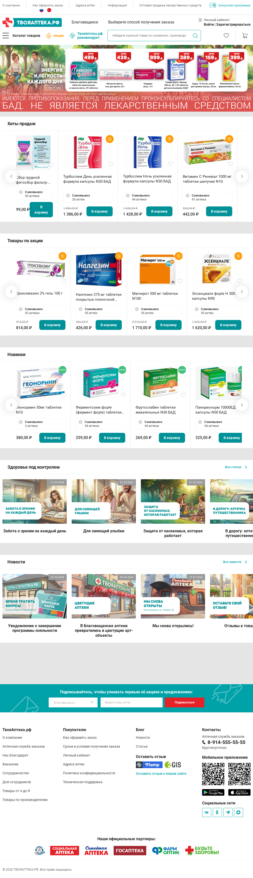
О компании (11, 5)
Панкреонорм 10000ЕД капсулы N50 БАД (215, 410)
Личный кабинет (76, 755)
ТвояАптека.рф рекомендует (86, 36)
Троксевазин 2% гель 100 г (39, 293)
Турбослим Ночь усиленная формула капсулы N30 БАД (147, 178)
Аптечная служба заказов (23, 746)
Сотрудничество (15, 773)
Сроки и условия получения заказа (91, 746)
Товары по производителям (24, 800)
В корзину (41, 209)
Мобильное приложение (225, 757)
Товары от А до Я (16, 791)
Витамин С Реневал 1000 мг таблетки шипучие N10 (207, 179)
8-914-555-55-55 (226, 742)
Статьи (142, 746)
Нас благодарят (15, 755)
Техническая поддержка (83, 782)
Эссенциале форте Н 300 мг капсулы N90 (216, 296)
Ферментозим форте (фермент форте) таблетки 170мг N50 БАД (99, 410)
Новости (143, 737)
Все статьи (236, 467)
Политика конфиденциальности (89, 773)
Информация (117, 5)
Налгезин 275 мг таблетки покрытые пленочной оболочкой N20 (99, 297)
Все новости (235, 562)
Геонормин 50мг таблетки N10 (39, 410)
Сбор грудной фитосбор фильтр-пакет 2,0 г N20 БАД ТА (33, 180)
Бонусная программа (230, 5)
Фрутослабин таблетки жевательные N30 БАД (156, 410)
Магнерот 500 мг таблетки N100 (155, 296)
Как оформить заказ (48, 5)
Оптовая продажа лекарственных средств (170, 5)
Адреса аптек (85, 5)
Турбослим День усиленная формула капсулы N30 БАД (87, 179)
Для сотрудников (16, 782)
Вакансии (10, 764)
